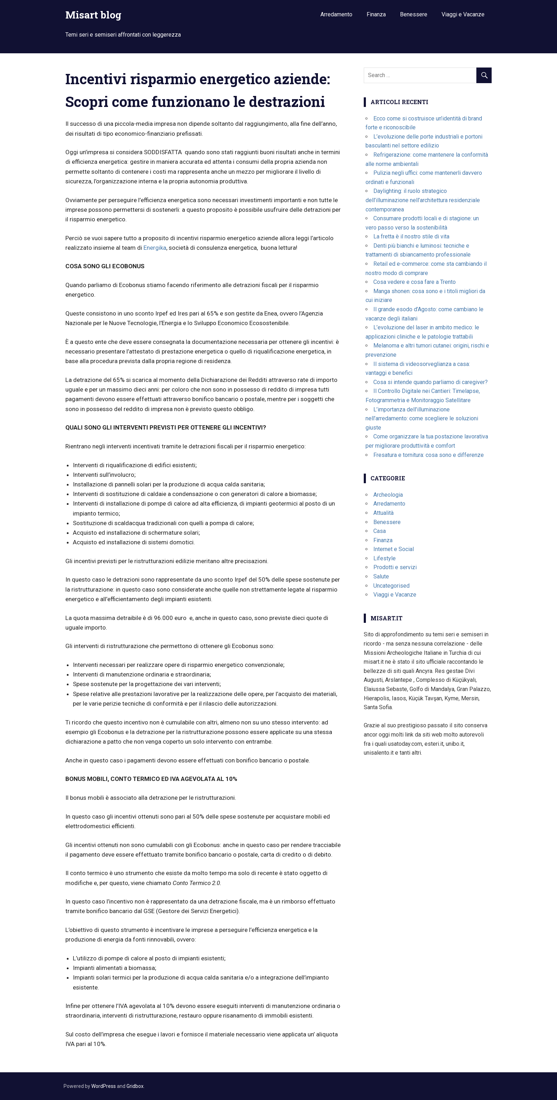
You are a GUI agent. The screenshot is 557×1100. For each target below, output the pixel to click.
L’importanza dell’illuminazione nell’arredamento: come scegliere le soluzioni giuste (422, 418)
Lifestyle (384, 558)
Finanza (376, 14)
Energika (155, 247)
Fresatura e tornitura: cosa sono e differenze (428, 455)
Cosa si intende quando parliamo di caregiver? (430, 382)
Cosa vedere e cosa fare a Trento (414, 282)
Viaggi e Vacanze (463, 14)
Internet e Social (393, 549)
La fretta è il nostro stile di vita (411, 236)
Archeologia (388, 494)
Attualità (383, 512)
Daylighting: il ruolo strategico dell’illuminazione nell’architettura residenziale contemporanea (423, 200)
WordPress (103, 1086)
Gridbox (135, 1086)
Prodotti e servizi (395, 567)
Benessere (413, 14)
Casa (379, 531)
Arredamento (336, 14)
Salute (381, 576)
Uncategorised (391, 585)
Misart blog (93, 14)
